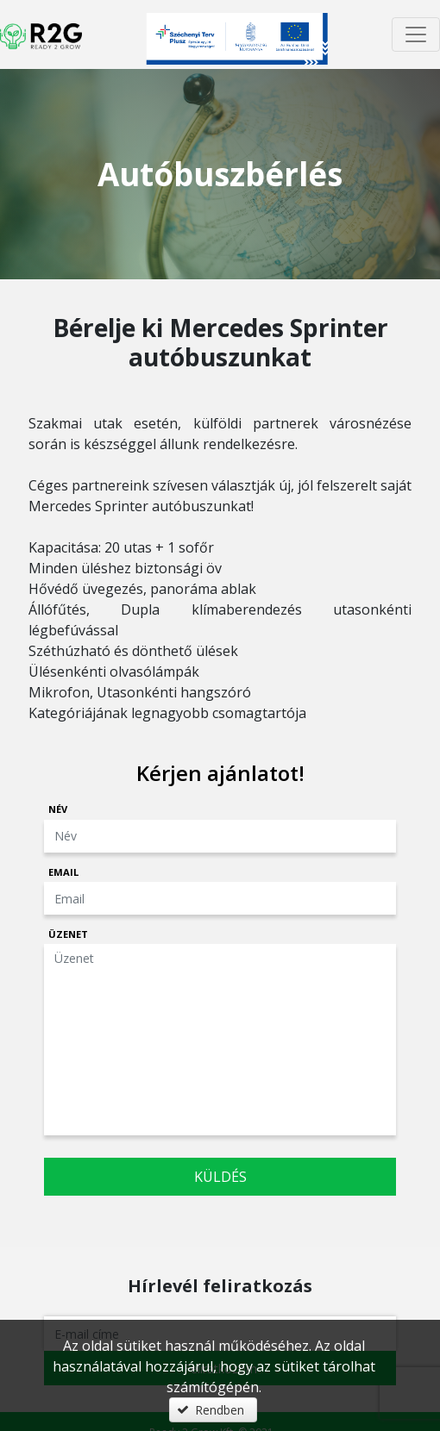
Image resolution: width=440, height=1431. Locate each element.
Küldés (220, 1176)
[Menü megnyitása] (416, 34)
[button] (213, 1409)
